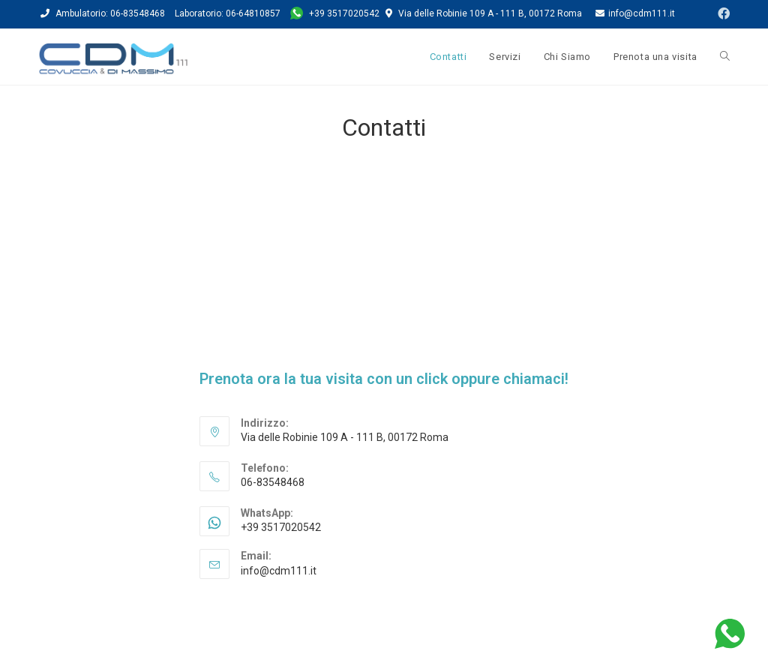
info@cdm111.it (635, 13)
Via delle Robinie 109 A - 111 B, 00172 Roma (490, 13)
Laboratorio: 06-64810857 (227, 13)
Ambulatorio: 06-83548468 (110, 13)
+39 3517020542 (336, 13)
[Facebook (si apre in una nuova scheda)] (720, 14)
